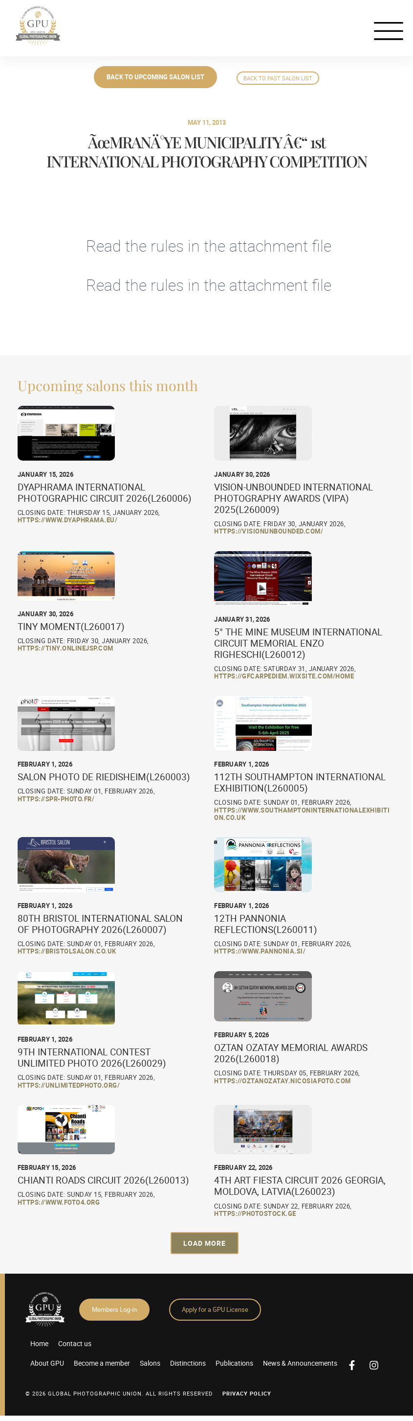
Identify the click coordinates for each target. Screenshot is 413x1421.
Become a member (102, 1363)
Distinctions (188, 1363)
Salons (150, 1363)
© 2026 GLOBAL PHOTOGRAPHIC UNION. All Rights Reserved (119, 1393)
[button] (205, 1243)
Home (39, 1343)
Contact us (74, 1343)
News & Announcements (300, 1363)
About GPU (47, 1363)
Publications (234, 1363)
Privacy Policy (246, 1393)
